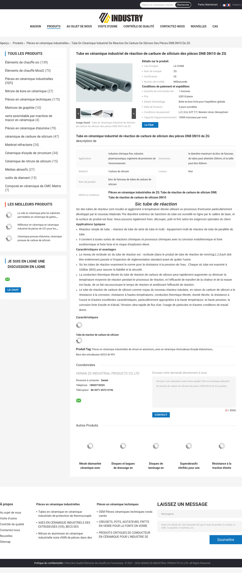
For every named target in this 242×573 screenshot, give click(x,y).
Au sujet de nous (79, 26)
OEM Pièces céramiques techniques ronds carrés (125, 513)
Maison (35, 26)
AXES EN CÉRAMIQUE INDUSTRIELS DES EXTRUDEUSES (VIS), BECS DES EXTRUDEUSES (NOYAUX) (64, 525)
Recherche (183, 4)
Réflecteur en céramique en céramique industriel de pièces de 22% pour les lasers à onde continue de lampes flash (38, 228)
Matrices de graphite (19, 108)
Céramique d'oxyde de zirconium (28, 153)
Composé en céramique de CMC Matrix (33, 186)
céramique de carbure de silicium (28, 136)
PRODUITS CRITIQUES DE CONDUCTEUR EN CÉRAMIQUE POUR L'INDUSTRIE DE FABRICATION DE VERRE (124, 535)
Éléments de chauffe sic (22, 62)
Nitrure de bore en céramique (26, 91)
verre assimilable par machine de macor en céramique (28, 118)
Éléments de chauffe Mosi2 (24, 71)
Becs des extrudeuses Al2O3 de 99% (95, 354)
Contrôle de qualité (138, 26)
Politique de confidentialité (48, 563)
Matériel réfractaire (18, 145)
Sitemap (5, 541)
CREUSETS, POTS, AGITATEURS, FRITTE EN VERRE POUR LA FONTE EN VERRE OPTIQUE (124, 524)
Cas (215, 26)
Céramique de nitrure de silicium (28, 161)
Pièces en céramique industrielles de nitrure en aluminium (123, 349)
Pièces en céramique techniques (28, 99)
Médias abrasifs (16, 169)
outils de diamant (17, 178)
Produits (53, 26)
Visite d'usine (107, 26)
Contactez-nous (172, 26)
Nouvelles (198, 26)
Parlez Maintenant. (208, 4)
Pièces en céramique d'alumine (27, 128)
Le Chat (149, 124)
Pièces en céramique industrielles (48, 43)
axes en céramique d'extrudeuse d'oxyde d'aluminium (183, 349)
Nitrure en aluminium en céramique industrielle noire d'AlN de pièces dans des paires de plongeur (65, 536)
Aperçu (4, 43)
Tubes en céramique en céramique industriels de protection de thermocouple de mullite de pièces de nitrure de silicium (64, 514)
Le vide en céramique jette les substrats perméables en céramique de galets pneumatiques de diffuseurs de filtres (39, 217)
